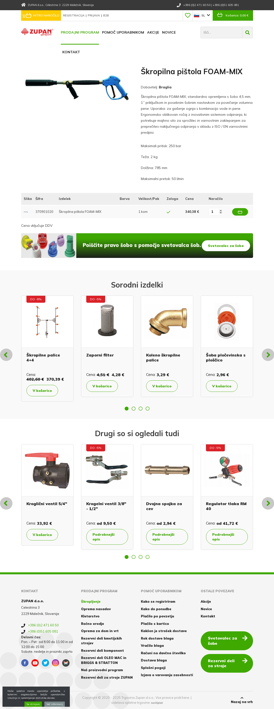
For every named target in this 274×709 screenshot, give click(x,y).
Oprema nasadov (96, 609)
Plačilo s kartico (155, 624)
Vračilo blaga (152, 646)
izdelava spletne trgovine (130, 703)
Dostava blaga (154, 660)
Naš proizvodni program (102, 670)
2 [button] (133, 409)
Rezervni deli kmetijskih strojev (101, 640)
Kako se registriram (158, 601)
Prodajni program (80, 32)
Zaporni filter (100, 355)
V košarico (42, 390)
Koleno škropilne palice (163, 357)
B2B (106, 15)
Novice (169, 32)
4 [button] (147, 409)
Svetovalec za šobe (226, 245)
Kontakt (71, 52)
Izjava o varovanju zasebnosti (167, 675)
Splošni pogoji (153, 668)
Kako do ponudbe (156, 609)
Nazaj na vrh (242, 700)
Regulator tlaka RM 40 (226, 506)
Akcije (153, 32)
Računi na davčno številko (163, 653)
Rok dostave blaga (157, 638)
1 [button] (126, 409)
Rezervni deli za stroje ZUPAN (107, 677)
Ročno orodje (92, 624)
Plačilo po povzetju (157, 616)
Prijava (94, 15)
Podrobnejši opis (103, 536)
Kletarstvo (90, 616)
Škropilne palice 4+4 (43, 357)
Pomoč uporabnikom (123, 32)
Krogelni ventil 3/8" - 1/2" (106, 506)
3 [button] (140, 409)
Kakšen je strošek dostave (164, 631)
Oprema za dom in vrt (100, 631)
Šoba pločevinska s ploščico (226, 357)
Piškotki (28, 700)
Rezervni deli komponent (102, 650)
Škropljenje (90, 601)
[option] (47, 348)
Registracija (74, 15)
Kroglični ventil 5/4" (46, 503)
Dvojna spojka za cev (164, 506)
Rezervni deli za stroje (228, 663)
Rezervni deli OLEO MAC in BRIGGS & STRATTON (103, 660)
